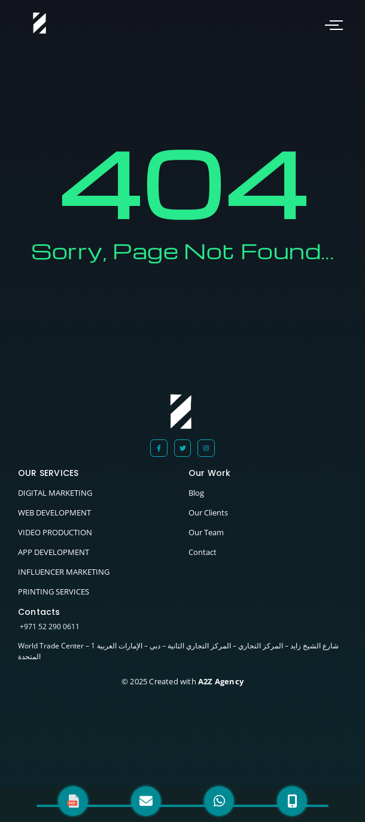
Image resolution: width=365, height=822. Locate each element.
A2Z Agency (220, 681)
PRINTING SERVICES (53, 591)
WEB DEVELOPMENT (54, 512)
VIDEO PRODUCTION (55, 532)
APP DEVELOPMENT (53, 552)
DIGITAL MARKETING (55, 492)
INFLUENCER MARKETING (64, 571)
